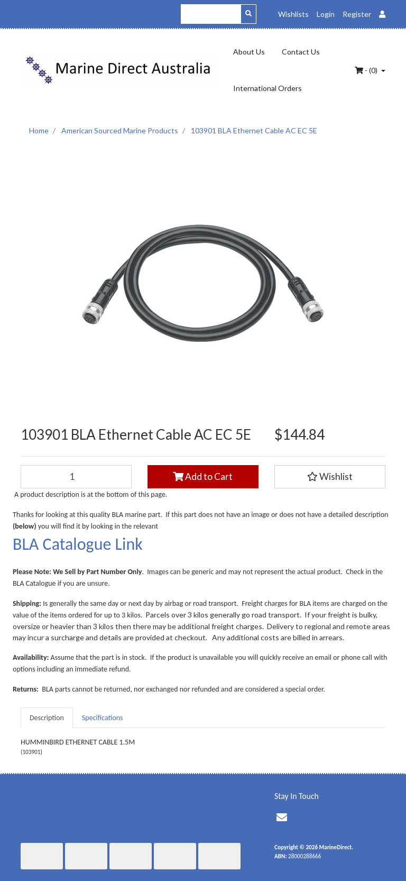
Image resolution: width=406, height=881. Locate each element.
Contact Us (301, 51)
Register (357, 14)
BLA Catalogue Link (78, 544)
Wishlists (293, 14)
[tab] (47, 717)
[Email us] (281, 817)
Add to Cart (203, 476)
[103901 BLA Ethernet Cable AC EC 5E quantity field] (76, 476)
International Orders (267, 88)
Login (326, 14)
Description (47, 717)
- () (367, 70)
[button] (329, 476)
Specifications (102, 717)
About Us (249, 51)
